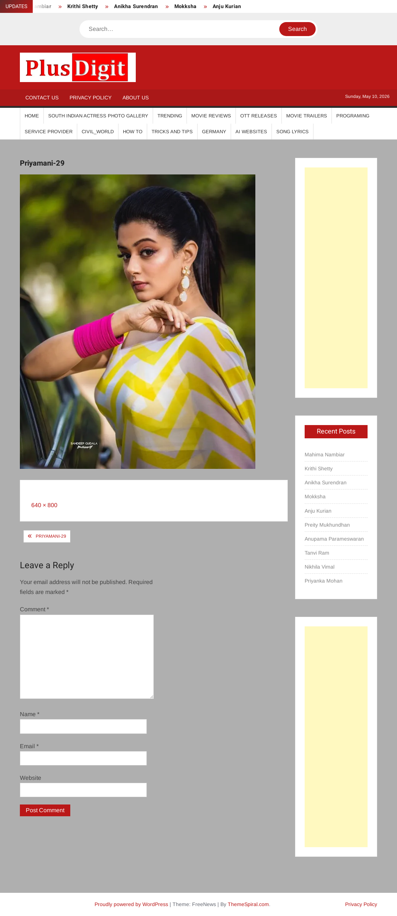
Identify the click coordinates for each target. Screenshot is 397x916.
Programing (352, 116)
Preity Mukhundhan (327, 525)
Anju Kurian (227, 6)
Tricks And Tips (172, 131)
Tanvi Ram (317, 553)
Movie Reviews (211, 116)
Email (29, 746)
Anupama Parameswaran (334, 539)
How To (132, 131)
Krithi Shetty (82, 6)
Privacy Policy (90, 97)
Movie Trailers (306, 116)
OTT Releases (258, 116)
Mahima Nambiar (325, 454)
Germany (214, 131)
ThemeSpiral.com (248, 904)
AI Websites (251, 131)
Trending (169, 116)
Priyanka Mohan (324, 581)
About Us (136, 97)
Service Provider (48, 131)
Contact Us (42, 97)
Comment (34, 609)
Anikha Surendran (136, 6)
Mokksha (185, 6)
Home (32, 116)
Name (29, 714)
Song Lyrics (292, 131)
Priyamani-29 (51, 536)
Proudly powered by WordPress (131, 904)
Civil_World (98, 131)
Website (30, 778)
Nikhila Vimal (319, 567)
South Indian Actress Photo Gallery (98, 116)
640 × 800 (44, 505)
